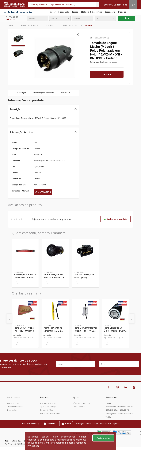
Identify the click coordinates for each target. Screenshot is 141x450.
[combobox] (37, 18)
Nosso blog (12, 410)
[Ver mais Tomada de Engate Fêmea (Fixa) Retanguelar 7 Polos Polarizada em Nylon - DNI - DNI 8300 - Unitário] (85, 251)
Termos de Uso (46, 410)
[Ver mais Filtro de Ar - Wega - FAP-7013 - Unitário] (25, 311)
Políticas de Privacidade (50, 413)
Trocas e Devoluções (49, 403)
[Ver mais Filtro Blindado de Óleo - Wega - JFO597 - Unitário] (115, 311)
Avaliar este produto (115, 219)
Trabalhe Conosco (15, 406)
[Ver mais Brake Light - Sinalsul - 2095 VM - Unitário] (25, 251)
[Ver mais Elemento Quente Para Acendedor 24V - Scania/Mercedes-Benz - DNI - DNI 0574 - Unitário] (55, 251)
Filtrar (127, 18)
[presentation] (9, 319)
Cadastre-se (120, 4)
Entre (107, 4)
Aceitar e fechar (103, 438)
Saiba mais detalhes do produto (103, 62)
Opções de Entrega (48, 406)
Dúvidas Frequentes (81, 403)
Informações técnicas (21, 132)
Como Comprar (79, 406)
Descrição (15, 109)
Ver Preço (107, 74)
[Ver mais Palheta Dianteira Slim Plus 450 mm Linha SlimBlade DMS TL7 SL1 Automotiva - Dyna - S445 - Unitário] (55, 311)
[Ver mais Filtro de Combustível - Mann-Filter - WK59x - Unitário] (85, 311)
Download (43, 191)
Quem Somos (13, 403)
